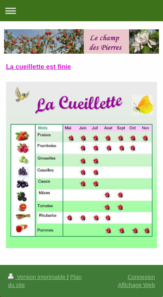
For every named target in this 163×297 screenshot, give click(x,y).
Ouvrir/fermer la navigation (81, 10)
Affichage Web (136, 285)
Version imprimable (37, 277)
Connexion (141, 277)
